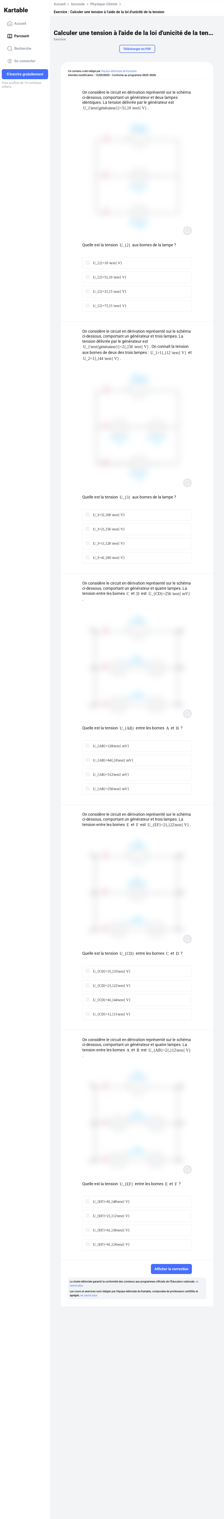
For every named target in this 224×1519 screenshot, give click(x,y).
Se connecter (21, 61)
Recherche (19, 48)
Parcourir (18, 36)
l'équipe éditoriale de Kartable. (119, 71)
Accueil (16, 23)
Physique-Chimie (103, 4)
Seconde (78, 4)
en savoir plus (88, 1295)
